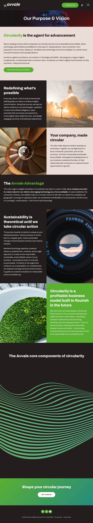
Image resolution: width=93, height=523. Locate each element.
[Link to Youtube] (50, 511)
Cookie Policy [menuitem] (67, 517)
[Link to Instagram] (46, 511)
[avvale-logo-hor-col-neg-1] (12, 5)
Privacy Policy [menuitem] (58, 517)
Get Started (47, 494)
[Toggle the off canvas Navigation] (88, 5)
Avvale (28, 517)
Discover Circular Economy (18, 70)
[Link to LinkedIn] (43, 511)
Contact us (70, 5)
